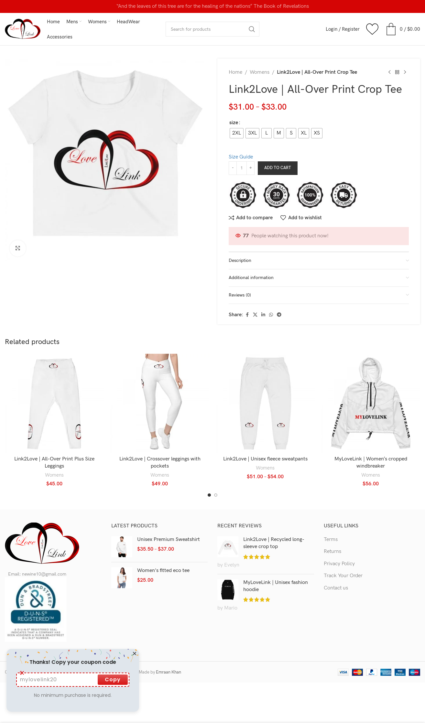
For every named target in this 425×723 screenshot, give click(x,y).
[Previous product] (389, 72)
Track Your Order (343, 576)
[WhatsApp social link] (271, 314)
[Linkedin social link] (263, 314)
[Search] (212, 29)
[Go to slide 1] (209, 495)
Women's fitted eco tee (163, 570)
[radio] (236, 133)
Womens (259, 72)
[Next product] (405, 72)
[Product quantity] (241, 168)
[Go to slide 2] (215, 495)
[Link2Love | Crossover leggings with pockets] (159, 403)
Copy (113, 679)
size (233, 123)
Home (235, 72)
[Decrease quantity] (233, 168)
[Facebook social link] (247, 314)
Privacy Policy (339, 564)
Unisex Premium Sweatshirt (168, 539)
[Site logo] (22, 29)
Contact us (336, 588)
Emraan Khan (168, 672)
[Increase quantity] (250, 168)
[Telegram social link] (279, 314)
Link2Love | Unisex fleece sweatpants (265, 459)
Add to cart (277, 167)
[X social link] (255, 314)
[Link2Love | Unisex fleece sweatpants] (265, 403)
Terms (331, 539)
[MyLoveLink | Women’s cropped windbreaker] (370, 403)
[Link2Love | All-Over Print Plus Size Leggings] (54, 403)
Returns (332, 551)
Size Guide (241, 157)
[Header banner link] (212, 6)
